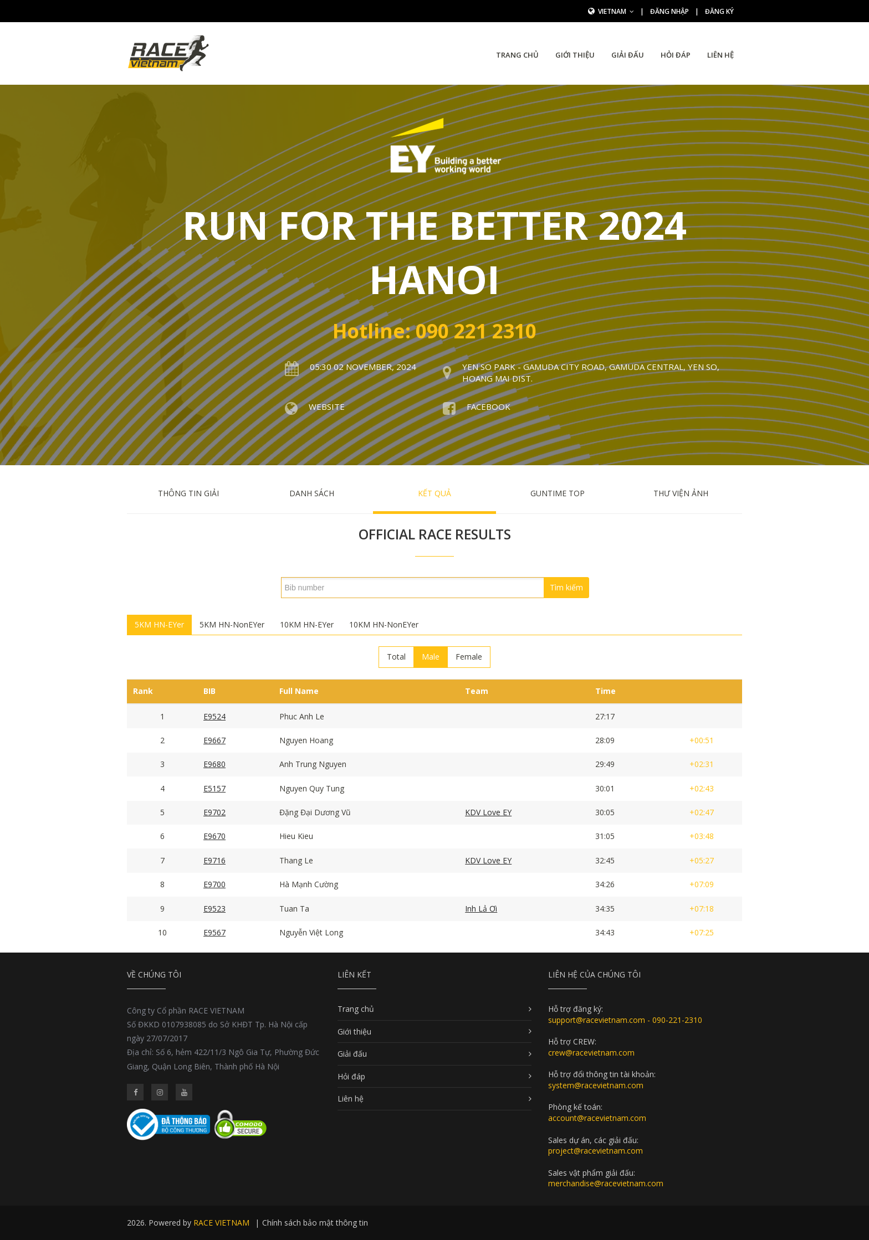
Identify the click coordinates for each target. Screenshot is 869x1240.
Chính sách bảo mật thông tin (315, 1222)
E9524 (214, 716)
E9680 (214, 764)
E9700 (214, 884)
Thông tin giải (188, 493)
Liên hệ (720, 55)
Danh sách (311, 493)
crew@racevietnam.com (591, 1052)
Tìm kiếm (566, 587)
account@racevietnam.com (597, 1118)
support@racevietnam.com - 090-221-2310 (625, 1020)
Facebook (488, 406)
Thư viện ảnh (680, 493)
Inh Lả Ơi (481, 908)
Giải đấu (627, 55)
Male (430, 656)
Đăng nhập (669, 11)
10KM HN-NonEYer (383, 624)
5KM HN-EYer (159, 624)
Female (469, 656)
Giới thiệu (575, 55)
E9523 (214, 908)
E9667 (214, 740)
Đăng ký (719, 11)
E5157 (214, 788)
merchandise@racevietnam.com (605, 1183)
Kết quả (434, 493)
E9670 (214, 836)
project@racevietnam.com (595, 1150)
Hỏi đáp (676, 55)
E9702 (214, 812)
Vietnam (616, 11)
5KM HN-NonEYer (232, 624)
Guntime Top (557, 493)
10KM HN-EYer (307, 624)
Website (327, 406)
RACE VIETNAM (221, 1222)
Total (396, 656)
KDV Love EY (488, 812)
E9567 (214, 932)
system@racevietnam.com (595, 1085)
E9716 (214, 860)
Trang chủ (517, 55)
